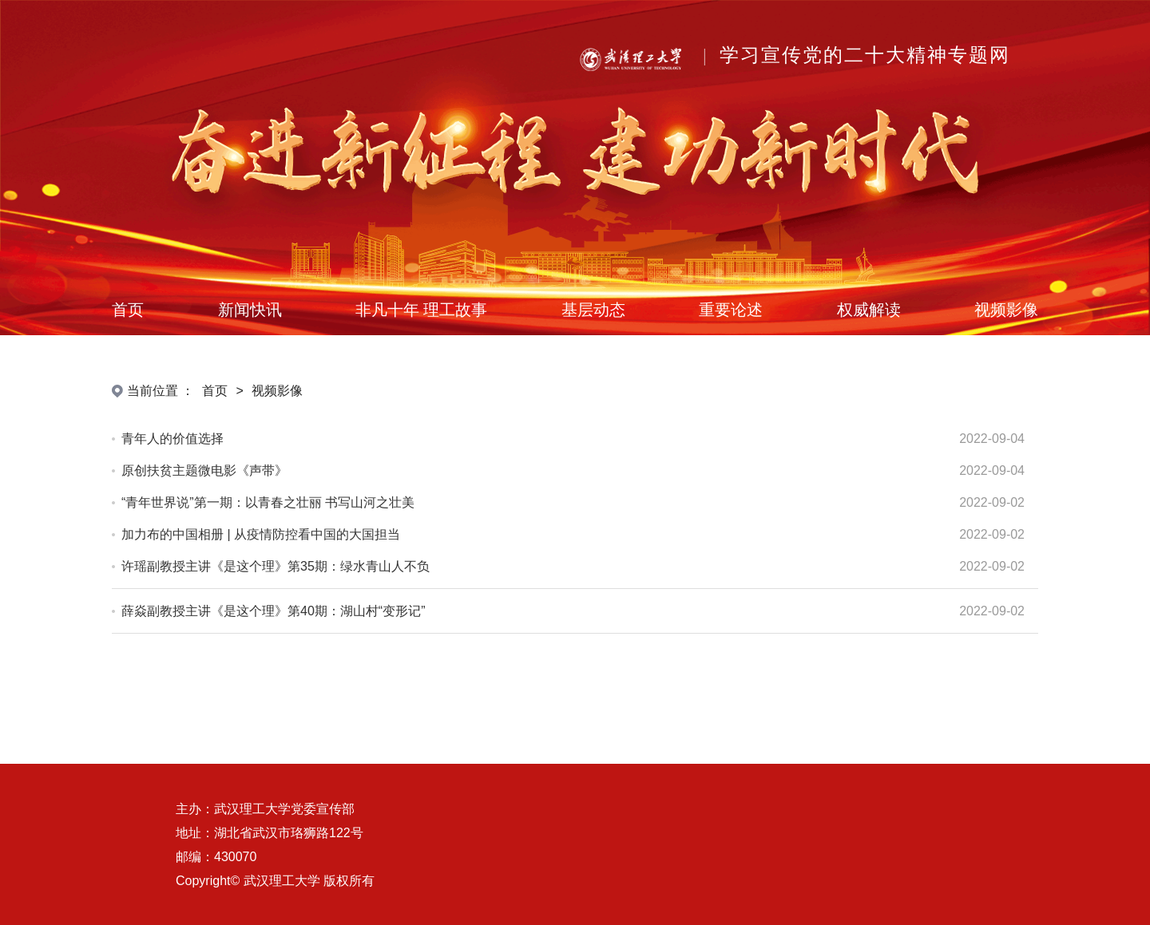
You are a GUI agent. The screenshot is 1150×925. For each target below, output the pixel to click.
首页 (128, 309)
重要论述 (731, 309)
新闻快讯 (250, 309)
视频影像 (1006, 309)
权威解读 (869, 309)
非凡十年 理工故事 (421, 309)
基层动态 (593, 309)
